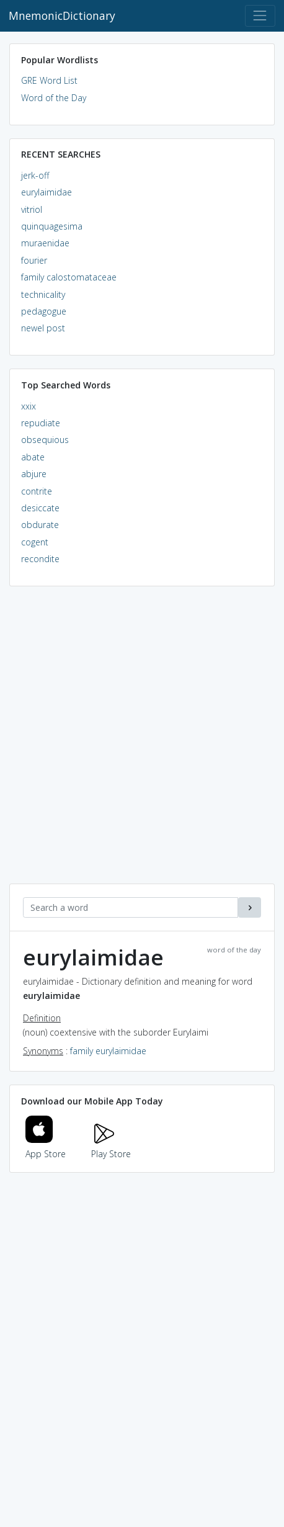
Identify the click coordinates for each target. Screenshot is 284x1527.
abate (33, 457)
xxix (28, 406)
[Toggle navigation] (260, 16)
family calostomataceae (69, 277)
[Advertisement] (142, 741)
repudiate (40, 423)
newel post (43, 328)
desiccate (40, 508)
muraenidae (45, 243)
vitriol (31, 209)
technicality (43, 294)
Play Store (111, 1147)
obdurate (40, 525)
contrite (36, 491)
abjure (34, 474)
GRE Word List (49, 80)
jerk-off (35, 175)
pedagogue (43, 311)
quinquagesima (51, 226)
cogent (34, 542)
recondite (40, 559)
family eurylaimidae (108, 1051)
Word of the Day (53, 98)
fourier (34, 260)
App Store (45, 1147)
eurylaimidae (46, 192)
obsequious (45, 440)
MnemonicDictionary (62, 15)
